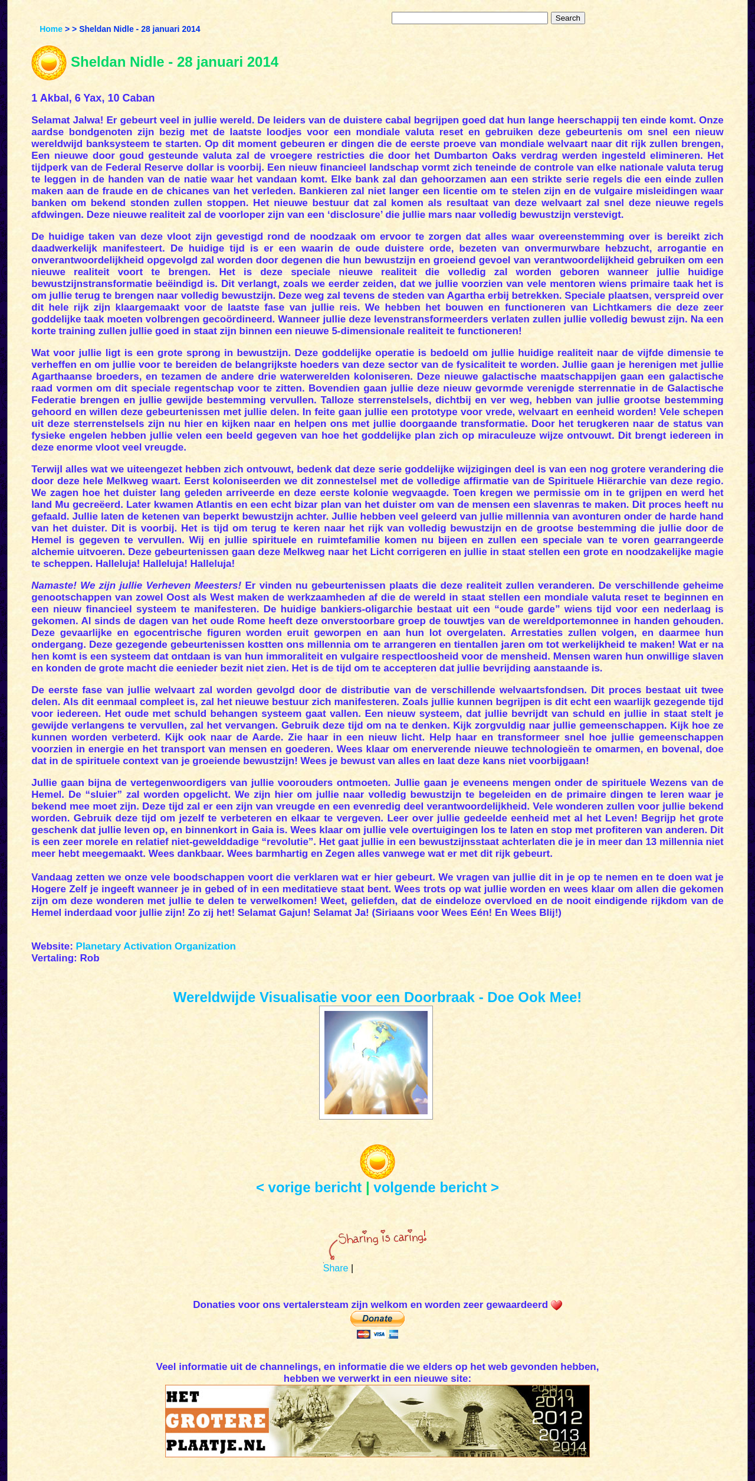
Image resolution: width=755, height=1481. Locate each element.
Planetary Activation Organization (156, 946)
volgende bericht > (436, 1187)
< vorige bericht (309, 1187)
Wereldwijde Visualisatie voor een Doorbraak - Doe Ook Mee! (377, 997)
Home (51, 29)
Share (336, 1268)
